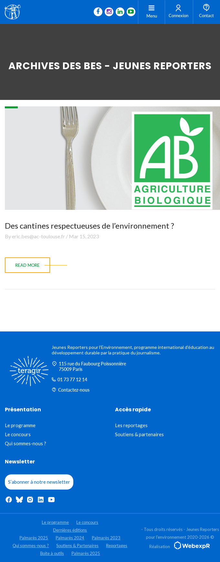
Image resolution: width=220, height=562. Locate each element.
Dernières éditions (70, 530)
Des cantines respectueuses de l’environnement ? (89, 225)
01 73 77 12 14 (69, 379)
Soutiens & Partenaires (77, 545)
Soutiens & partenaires (139, 434)
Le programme (20, 425)
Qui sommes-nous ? (25, 443)
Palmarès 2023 (106, 537)
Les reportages (131, 425)
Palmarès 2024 (70, 537)
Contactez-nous (70, 390)
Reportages (116, 545)
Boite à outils (52, 553)
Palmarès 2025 (33, 537)
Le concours (18, 434)
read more (27, 265)
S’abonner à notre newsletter (39, 482)
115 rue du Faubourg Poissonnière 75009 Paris (89, 366)
